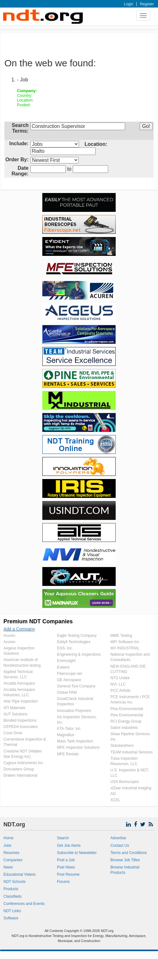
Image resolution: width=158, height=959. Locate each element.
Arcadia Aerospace (19, 683)
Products (10, 889)
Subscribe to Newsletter (77, 853)
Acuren (9, 635)
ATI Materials (14, 708)
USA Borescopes (124, 782)
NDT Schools (14, 881)
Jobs (7, 845)
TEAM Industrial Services (131, 752)
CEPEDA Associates (20, 727)
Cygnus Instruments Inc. (23, 763)
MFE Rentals (68, 754)
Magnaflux (65, 735)
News (8, 867)
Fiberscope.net (69, 673)
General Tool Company (76, 686)
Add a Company (19, 628)
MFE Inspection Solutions (78, 747)
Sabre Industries (124, 727)
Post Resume (68, 874)
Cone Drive (12, 733)
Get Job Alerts (69, 845)
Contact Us (119, 845)
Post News (66, 867)
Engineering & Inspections (79, 654)
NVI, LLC (118, 684)
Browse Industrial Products (124, 870)
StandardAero (122, 745)
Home (8, 838)
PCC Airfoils (120, 690)
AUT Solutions (15, 714)
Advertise (118, 838)
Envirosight (66, 661)
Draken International (20, 775)
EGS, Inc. (65, 648)
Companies (13, 860)
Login (128, 4)
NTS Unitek (119, 678)
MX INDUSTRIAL (125, 648)
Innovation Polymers (74, 710)
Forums (63, 881)
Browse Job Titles (125, 860)
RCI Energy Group (125, 721)
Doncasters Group (18, 769)
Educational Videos (19, 874)
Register (147, 4)
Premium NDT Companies (38, 621)
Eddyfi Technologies (74, 642)
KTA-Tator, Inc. (69, 728)
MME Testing (121, 635)
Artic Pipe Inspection (20, 701)
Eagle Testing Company (77, 635)
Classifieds (12, 896)
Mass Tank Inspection (75, 741)
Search (63, 838)
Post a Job (66, 860)
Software (10, 918)
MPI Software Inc (124, 642)
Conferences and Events (24, 903)
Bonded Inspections (19, 720)
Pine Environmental (126, 709)
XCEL (115, 800)
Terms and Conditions (128, 853)
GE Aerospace (69, 680)
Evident (63, 667)
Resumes (11, 853)
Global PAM (67, 692)
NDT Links (12, 911)
